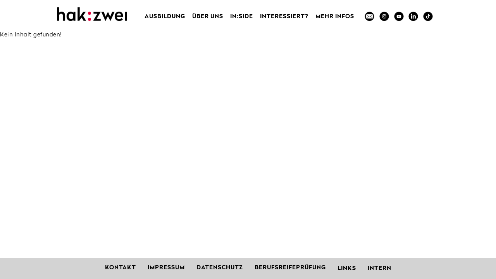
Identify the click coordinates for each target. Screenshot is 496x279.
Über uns (207, 17)
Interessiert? (284, 17)
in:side (241, 17)
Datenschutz (219, 268)
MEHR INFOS (334, 17)
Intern (379, 269)
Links (347, 269)
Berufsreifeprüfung (290, 268)
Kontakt (120, 268)
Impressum (166, 268)
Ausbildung (165, 17)
